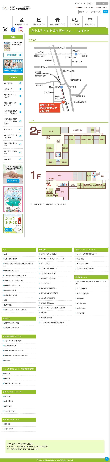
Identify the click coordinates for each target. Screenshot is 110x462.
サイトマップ (89, 7)
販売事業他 (7, 305)
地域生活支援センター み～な (13, 350)
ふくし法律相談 (81, 288)
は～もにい (12, 129)
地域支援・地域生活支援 (11, 383)
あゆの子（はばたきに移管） (13, 341)
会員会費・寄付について (11, 285)
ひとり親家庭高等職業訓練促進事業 (51, 322)
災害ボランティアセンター (85, 268)
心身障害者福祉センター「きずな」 (12, 112)
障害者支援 (7, 406)
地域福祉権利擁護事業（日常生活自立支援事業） (91, 283)
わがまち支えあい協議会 (48, 254)
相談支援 (6, 373)
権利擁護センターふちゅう (12, 104)
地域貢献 (43, 313)
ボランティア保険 (82, 264)
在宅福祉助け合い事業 (47, 278)
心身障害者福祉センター (11, 328)
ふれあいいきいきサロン (48, 268)
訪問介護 (6, 396)
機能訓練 (6, 360)
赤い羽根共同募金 (9, 290)
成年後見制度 (81, 308)
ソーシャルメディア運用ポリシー (14, 275)
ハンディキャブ (45, 283)
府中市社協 (12, 83)
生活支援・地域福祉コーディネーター (52, 259)
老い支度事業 (81, 303)
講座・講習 (80, 259)
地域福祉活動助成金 (46, 303)
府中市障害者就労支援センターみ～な (16, 355)
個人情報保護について (11, 270)
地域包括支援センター (12, 144)
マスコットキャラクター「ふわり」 (15, 310)
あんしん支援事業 (82, 293)
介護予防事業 (8, 429)
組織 (5, 300)
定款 (5, 254)
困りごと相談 (44, 264)
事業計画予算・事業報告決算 (13, 280)
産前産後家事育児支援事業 (48, 293)
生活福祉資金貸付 (45, 318)
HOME (79, 7)
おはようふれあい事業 (47, 273)
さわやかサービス (9, 411)
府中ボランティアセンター (12, 96)
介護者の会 (80, 298)
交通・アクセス (102, 7)
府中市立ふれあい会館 (12, 152)
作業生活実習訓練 (9, 346)
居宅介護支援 (8, 401)
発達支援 (6, 378)
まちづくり (12, 89)
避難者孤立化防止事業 (47, 298)
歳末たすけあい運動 (10, 295)
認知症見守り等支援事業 (48, 288)
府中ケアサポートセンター (12, 136)
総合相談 (6, 424)
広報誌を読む (14, 55)
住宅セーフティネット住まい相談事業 (52, 308)
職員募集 (12, 159)
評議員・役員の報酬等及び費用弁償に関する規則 (18, 265)
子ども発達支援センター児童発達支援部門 (12, 121)
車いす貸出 (80, 313)
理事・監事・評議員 (10, 259)
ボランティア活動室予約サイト (86, 254)
